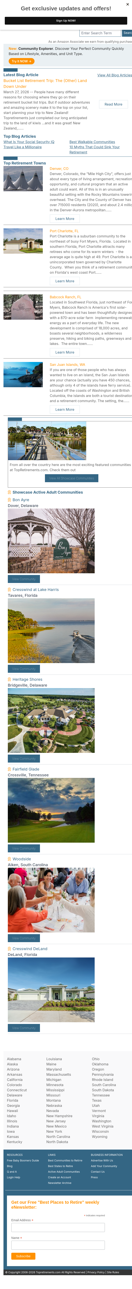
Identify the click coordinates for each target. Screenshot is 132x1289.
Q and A (12, 1171)
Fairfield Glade (26, 769)
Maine (51, 1064)
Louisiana (54, 1059)
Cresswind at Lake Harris (36, 589)
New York (54, 1131)
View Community (24, 579)
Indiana (13, 1126)
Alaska (12, 1064)
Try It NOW (21, 61)
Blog (9, 1166)
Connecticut (17, 1090)
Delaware (14, 1095)
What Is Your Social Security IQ (28, 142)
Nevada (52, 1111)
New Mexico (56, 1126)
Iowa (11, 1131)
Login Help (13, 1177)
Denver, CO (59, 168)
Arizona (13, 1069)
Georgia (13, 1105)
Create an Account (59, 1177)
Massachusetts (58, 1074)
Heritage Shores (27, 679)
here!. (82, 470)
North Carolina (58, 1136)
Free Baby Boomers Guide (23, 1160)
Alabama (14, 1059)
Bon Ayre (21, 500)
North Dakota (57, 1142)
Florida (12, 1100)
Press (94, 1177)
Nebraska (54, 1105)
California (15, 1079)
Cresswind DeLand (30, 948)
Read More (113, 104)
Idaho (11, 1116)
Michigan (53, 1079)
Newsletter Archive (59, 1183)
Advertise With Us (102, 1160)
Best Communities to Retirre (65, 1160)
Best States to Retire (60, 1166)
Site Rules (113, 1272)
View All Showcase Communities (71, 478)
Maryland (54, 1069)
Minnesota (54, 1085)
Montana (53, 1100)
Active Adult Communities (64, 1171)
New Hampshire (59, 1116)
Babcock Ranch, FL (65, 297)
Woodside (22, 859)
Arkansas (14, 1074)
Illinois (12, 1121)
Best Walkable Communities (92, 142)
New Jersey (56, 1121)
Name (16, 1238)
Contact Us (98, 1171)
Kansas (13, 1136)
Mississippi (55, 1090)
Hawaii (12, 1111)
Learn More (64, 218)
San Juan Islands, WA (67, 364)
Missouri (53, 1095)
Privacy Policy (96, 1272)
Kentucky (14, 1142)
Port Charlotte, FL (64, 231)
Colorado (14, 1085)
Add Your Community (104, 1166)
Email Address (22, 1220)
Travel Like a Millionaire (22, 147)
